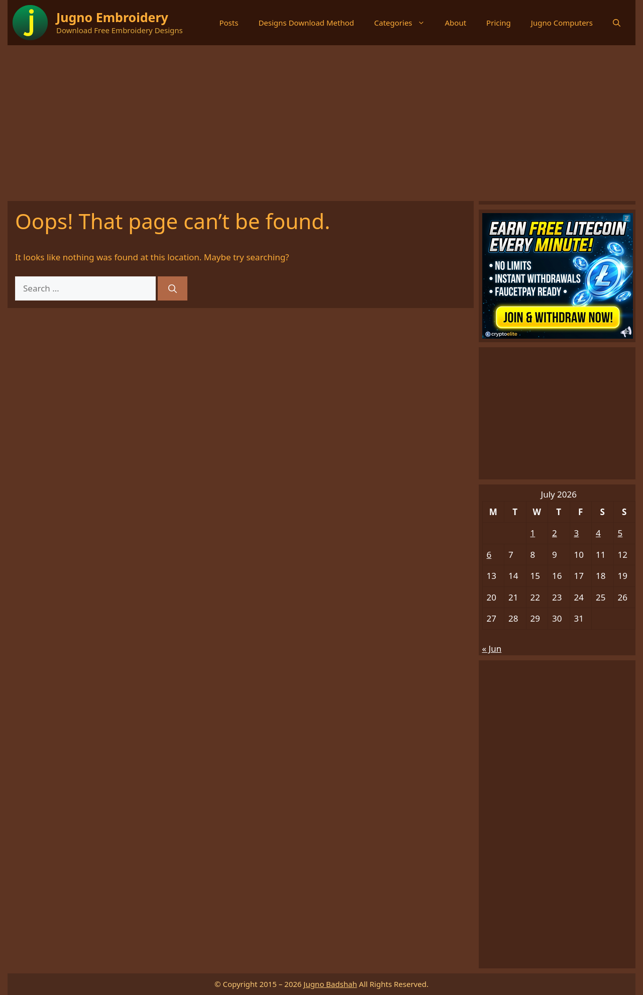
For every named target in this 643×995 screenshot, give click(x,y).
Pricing (498, 23)
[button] (616, 23)
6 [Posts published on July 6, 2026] (489, 554)
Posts (228, 23)
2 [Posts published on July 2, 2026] (554, 533)
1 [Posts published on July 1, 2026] (532, 533)
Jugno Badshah (330, 984)
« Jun (492, 648)
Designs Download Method (306, 23)
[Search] (172, 288)
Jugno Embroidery (112, 17)
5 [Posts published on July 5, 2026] (620, 533)
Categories (404, 23)
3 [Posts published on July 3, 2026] (576, 533)
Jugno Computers (562, 23)
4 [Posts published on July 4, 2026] (598, 533)
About (456, 23)
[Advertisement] (321, 120)
